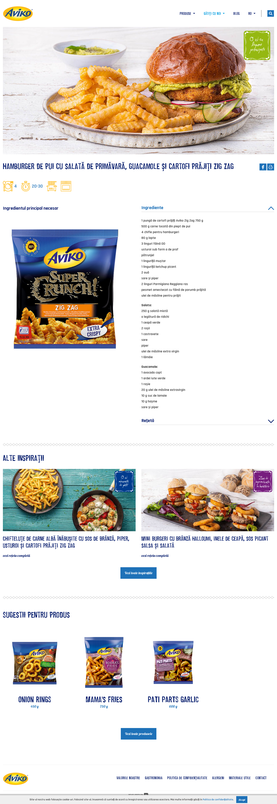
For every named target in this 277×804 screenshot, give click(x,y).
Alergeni (218, 778)
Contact (261, 778)
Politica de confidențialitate (187, 778)
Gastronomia (153, 778)
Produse (187, 13)
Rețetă (207, 421)
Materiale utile (240, 778)
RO (251, 13)
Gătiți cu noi (214, 13)
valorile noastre (128, 778)
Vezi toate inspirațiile (138, 573)
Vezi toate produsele (138, 733)
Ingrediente (207, 208)
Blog (236, 13)
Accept (241, 799)
